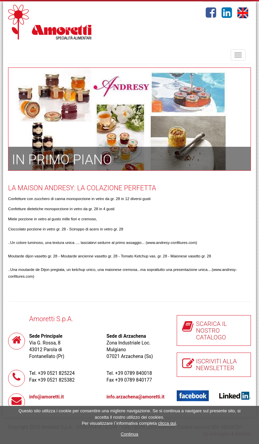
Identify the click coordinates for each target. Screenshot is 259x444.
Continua (129, 434)
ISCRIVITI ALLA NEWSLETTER (216, 364)
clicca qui (167, 423)
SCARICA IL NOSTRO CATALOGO (211, 330)
